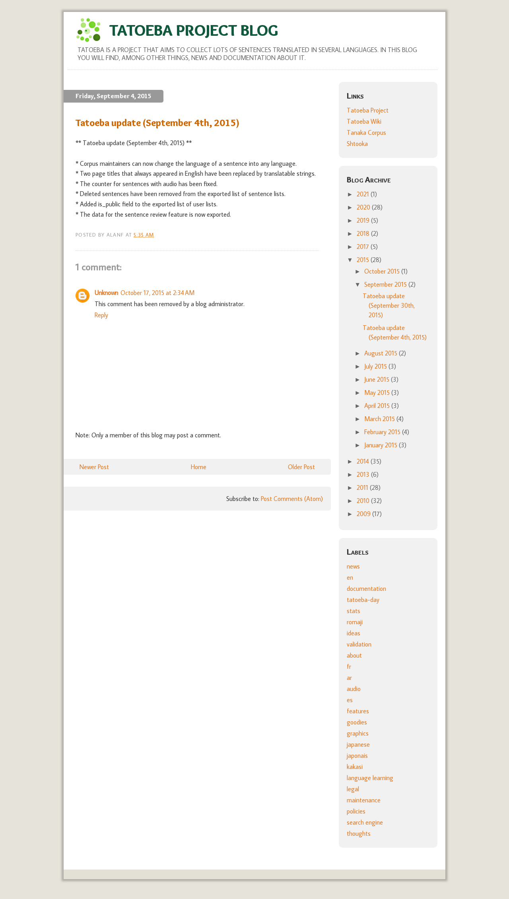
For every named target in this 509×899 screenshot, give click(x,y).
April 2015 (377, 406)
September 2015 (386, 284)
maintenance (364, 800)
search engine (365, 822)
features (358, 711)
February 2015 (383, 432)
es (350, 700)
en (350, 577)
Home (198, 467)
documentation (366, 588)
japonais (357, 755)
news (353, 566)
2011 (363, 487)
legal (353, 789)
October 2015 (382, 271)
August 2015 (381, 353)
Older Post (301, 467)
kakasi (355, 767)
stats (353, 611)
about (354, 655)
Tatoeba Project (368, 110)
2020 (364, 207)
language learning (370, 778)
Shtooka (357, 144)
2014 (364, 461)
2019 (364, 220)
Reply (101, 315)
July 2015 (376, 366)
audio (354, 689)
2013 (364, 474)
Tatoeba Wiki (364, 121)
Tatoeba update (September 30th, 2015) (389, 305)
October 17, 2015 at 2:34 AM (157, 293)
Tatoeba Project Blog (193, 30)
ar (349, 678)
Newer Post (94, 467)
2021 (364, 194)
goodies (357, 722)
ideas (353, 633)
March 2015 (380, 419)
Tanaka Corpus (366, 132)
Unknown (106, 293)
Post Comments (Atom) (292, 499)
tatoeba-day (363, 600)
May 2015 (377, 392)
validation (359, 644)
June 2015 (377, 379)
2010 (364, 501)
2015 (364, 260)
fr (349, 666)
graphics (358, 733)
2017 (364, 246)
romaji (355, 622)
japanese (358, 744)
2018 (364, 233)
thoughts (359, 833)
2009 (364, 514)
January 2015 (381, 445)
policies (356, 811)
